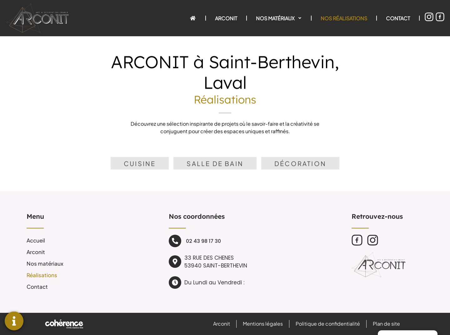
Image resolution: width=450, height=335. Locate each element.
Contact (398, 18)
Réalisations (42, 274)
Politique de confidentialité (327, 323)
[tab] (140, 168)
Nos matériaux (279, 18)
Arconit (226, 18)
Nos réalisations (344, 18)
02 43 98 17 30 (203, 240)
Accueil (36, 240)
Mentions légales (262, 323)
